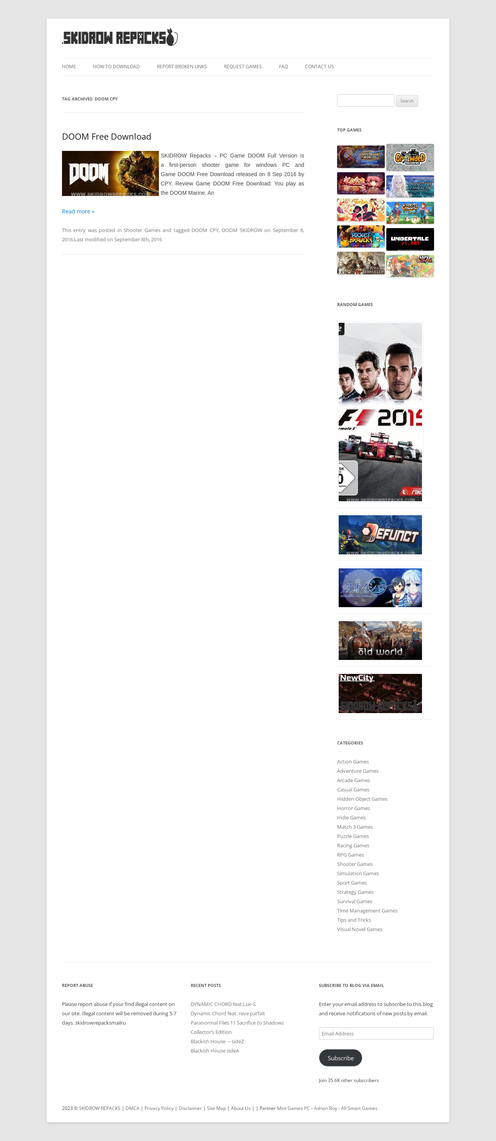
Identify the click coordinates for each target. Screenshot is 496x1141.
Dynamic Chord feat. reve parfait (228, 1013)
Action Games (353, 761)
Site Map (216, 1108)
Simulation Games (358, 873)
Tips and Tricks (354, 919)
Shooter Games (142, 230)
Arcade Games (353, 780)
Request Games (243, 66)
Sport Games (352, 882)
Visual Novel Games (359, 929)
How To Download (116, 66)
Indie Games (351, 817)
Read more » (78, 211)
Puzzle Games (353, 836)
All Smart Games (359, 1108)
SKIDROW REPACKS (100, 1108)
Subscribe (341, 1058)
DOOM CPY (204, 230)
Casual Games (353, 789)
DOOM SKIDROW (242, 230)
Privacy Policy (159, 1108)
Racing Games (353, 845)
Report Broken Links (182, 66)
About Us (241, 1108)
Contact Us (319, 66)
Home (69, 66)
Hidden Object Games (362, 798)
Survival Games (354, 901)
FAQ (283, 66)
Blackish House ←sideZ (217, 1041)
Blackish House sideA (215, 1050)
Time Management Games (367, 910)
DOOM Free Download (106, 136)
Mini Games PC (293, 1108)
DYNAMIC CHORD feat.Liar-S (223, 1004)
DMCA (133, 1108)
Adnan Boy (325, 1108)
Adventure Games (358, 770)
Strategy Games (355, 891)
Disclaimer (190, 1108)
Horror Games (353, 808)
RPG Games (350, 854)
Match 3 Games (355, 826)
